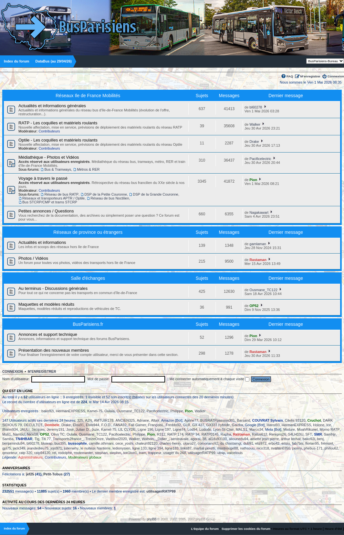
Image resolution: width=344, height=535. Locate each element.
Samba (8, 439)
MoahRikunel (307, 429)
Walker (254, 124)
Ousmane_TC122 (263, 290)
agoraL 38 (198, 439)
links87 (186, 448)
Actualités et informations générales (52, 105)
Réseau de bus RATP (61, 194)
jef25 (30, 474)
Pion (253, 180)
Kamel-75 (94, 411)
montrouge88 (227, 448)
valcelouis (235, 453)
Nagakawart (258, 212)
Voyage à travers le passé (43, 178)
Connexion (336, 76)
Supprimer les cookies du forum (246, 528)
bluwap (47, 443)
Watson (148, 439)
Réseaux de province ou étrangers (87, 232)
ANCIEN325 (125, 420)
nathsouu (247, 448)
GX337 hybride (218, 425)
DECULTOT (33, 425)
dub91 (248, 443)
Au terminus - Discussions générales (53, 288)
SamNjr (330, 434)
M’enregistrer (310, 76)
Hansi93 (272, 425)
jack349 (19, 448)
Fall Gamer (137, 425)
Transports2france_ (68, 439)
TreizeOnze (94, 439)
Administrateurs (30, 457)
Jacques (38, 429)
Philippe (176, 411)
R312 (161, 434)
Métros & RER (88, 169)
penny (297, 448)
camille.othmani (101, 443)
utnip (221, 453)
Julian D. (83, 429)
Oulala (109, 411)
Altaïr (155, 420)
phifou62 (331, 448)
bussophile (77, 443)
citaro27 (189, 443)
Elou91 (78, 425)
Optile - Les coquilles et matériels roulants (58, 140)
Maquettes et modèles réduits (46, 304)
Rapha (226, 434)
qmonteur (9, 453)
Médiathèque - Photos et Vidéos (48, 157)
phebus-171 (313, 448)
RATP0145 (210, 434)
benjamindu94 (13, 443)
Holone (318, 425)
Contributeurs (49, 131)
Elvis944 (92, 425)
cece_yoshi (124, 443)
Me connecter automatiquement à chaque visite (209, 379)
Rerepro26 (277, 434)
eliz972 (260, 443)
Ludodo (205, 429)
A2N (88, 420)
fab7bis (297, 443)
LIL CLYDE (127, 429)
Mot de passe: (99, 379)
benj (320, 439)
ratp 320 (25, 453)
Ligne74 (179, 429)
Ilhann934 (10, 429)
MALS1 (241, 429)
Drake (254, 141)
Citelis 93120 (295, 420)
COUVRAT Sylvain (267, 420)
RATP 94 (192, 434)
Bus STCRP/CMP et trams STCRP (49, 202)
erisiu (285, 443)
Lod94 (192, 429)
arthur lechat (290, 439)
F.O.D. (106, 425)
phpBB (151, 519)
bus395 (60, 443)
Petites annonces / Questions (46, 211)
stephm (115, 453)
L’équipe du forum (205, 528)
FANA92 (120, 425)
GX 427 (198, 425)
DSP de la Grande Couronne (155, 194)
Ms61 (6, 434)
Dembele (52, 425)
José (70, 429)
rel (54, 453)
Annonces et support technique (47, 334)
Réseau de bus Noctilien (109, 198)
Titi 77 (46, 439)
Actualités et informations (42, 242)
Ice (328, 425)
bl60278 (255, 107)
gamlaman (257, 244)
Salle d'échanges (88, 278)
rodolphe (65, 453)
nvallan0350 (280, 448)
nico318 (262, 448)
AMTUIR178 (104, 420)
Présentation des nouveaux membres (53, 350)
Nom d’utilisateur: (16, 379)
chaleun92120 (146, 443)
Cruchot (314, 420)
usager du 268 (174, 453)
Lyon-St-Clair (223, 429)
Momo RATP (330, 429)
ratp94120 (42, 453)
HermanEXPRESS (70, 411)
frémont (327, 443)
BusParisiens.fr (88, 324)
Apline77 (191, 420)
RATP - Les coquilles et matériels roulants (57, 122)
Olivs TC (58, 434)
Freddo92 (173, 425)
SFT (308, 434)
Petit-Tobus (53, 474)
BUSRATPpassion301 (217, 420)
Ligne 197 (163, 429)
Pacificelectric (260, 159)
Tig (37, 439)
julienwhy (71, 448)
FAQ (290, 76)
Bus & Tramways (57, 169)
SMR (318, 434)
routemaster (83, 453)
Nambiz (19, 434)
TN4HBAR (24, 439)
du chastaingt (230, 443)
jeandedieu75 (37, 448)
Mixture (289, 429)
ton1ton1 (130, 453)
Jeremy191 (55, 429)
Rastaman (257, 260)
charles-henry (170, 443)
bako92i (47, 411)
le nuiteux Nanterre (95, 448)
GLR (186, 425)
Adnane (143, 420)
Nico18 (32, 434)
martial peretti (204, 448)
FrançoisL (156, 425)
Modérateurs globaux (84, 457)
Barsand (243, 420)
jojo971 (56, 448)
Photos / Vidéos (33, 258)
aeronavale (179, 439)
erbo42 (273, 443)
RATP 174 (175, 434)
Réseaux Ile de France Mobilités (88, 95)
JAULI (24, 429)
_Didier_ (162, 439)
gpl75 (6, 448)
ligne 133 (139, 448)
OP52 (253, 306)
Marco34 (256, 429)
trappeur (154, 453)
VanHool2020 (116, 439)
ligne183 (172, 448)
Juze (95, 429)
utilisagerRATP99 (201, 453)
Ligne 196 (145, 429)
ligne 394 (156, 448)
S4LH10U (295, 434)
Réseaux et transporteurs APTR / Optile (53, 198)
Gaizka (237, 425)
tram (142, 453)
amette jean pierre (264, 439)
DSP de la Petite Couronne (105, 194)
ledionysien (121, 448)
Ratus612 (259, 434)
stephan (101, 453)
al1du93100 (217, 439)
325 (80, 420)
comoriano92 (208, 443)
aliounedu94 (238, 439)
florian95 (312, 443)
